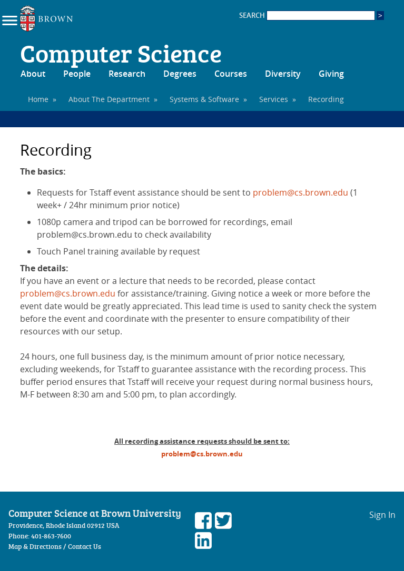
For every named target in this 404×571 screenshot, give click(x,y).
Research (127, 73)
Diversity (283, 73)
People (77, 73)
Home (38, 99)
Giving (331, 73)
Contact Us (84, 546)
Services (273, 99)
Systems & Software (204, 99)
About (33, 73)
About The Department (109, 99)
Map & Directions (35, 546)
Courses (230, 73)
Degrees (179, 73)
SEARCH (307, 15)
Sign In (382, 515)
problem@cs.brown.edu (300, 192)
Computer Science (121, 52)
